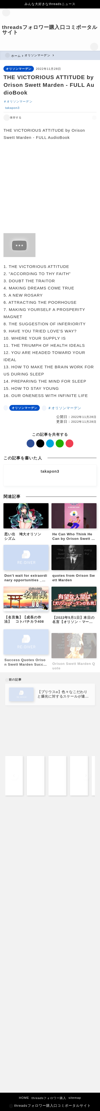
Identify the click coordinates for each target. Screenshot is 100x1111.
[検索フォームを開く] (94, 47)
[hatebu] (76, 117)
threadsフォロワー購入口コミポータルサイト (49, 29)
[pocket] (88, 117)
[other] (49, 479)
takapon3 (12, 107)
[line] (82, 117)
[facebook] (63, 117)
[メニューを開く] (6, 12)
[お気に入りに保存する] (12, 117)
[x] (69, 117)
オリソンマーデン (18, 68)
